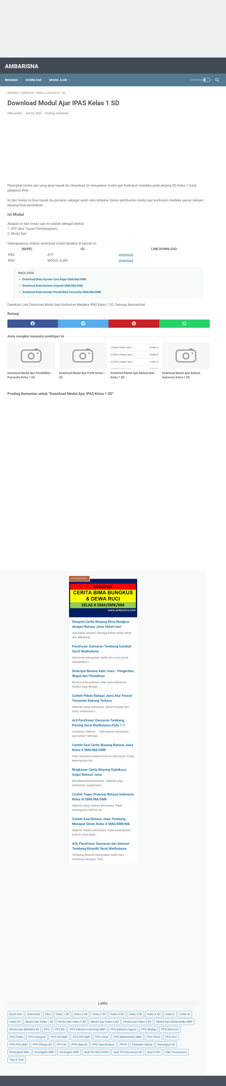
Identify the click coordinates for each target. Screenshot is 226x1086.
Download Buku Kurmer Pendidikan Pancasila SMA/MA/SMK (61, 288)
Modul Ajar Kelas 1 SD (179, 588)
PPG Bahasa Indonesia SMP (198, 633)
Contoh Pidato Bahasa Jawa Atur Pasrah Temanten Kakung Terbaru (190, 215)
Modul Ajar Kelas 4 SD (179, 603)
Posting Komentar (56, 109)
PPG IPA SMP (196, 656)
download (92, 251)
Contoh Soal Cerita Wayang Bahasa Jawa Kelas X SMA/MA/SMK (186, 274)
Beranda (13, 73)
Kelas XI (185, 580)
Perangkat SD (174, 709)
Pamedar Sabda (188, 702)
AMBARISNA (24, 62)
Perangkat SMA (198, 709)
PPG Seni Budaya (197, 694)
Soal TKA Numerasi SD (179, 732)
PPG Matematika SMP (179, 671)
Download (36, 73)
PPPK (169, 702)
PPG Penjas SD (174, 687)
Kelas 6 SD (208, 573)
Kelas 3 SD (208, 565)
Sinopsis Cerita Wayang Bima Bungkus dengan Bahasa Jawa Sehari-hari (189, 131)
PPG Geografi (174, 656)
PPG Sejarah (173, 694)
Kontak (128, 779)
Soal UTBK (205, 732)
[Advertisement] (113, 29)
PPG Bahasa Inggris (178, 641)
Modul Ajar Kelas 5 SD (179, 611)
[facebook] (25, 320)
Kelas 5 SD (190, 573)
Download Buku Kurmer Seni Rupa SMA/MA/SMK (54, 275)
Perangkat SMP (200, 717)
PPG (203, 626)
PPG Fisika (195, 649)
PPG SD (194, 687)
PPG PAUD (205, 671)
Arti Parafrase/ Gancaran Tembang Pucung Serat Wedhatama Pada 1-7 (185, 244)
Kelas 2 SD (190, 565)
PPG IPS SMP (174, 664)
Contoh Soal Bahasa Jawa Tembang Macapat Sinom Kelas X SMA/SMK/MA (189, 358)
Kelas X (170, 580)
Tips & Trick (199, 740)
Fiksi (204, 557)
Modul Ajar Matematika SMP (183, 618)
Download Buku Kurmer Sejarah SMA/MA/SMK (52, 282)
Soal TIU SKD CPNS (177, 725)
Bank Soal (171, 557)
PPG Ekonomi (174, 649)
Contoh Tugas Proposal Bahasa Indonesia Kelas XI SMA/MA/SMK (189, 328)
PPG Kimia (194, 664)
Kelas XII (200, 580)
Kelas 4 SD (172, 573)
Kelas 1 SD (172, 565)
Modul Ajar (60, 73)
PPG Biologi (203, 641)
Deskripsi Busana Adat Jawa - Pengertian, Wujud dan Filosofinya (188, 185)
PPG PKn (171, 679)
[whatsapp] (131, 320)
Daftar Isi (99, 779)
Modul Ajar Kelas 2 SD (179, 595)
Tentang (114, 779)
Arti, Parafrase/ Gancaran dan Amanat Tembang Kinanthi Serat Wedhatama (190, 387)
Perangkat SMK (175, 717)
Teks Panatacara (176, 740)
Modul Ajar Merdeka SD (180, 626)
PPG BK (170, 633)
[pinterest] (95, 320)
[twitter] (60, 320)
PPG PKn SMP (191, 679)
